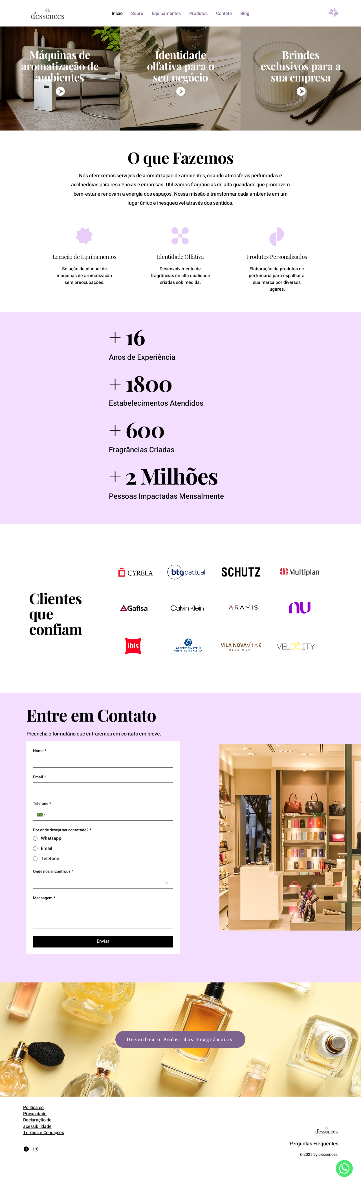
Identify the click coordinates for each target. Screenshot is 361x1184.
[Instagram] (36, 1149)
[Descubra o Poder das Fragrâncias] (180, 1039)
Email (39, 777)
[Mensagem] (103, 915)
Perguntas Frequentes (314, 1144)
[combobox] (103, 883)
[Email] (101, 788)
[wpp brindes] (300, 91)
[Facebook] (26, 1149)
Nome (39, 751)
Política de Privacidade (35, 1110)
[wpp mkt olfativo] (180, 91)
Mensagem (44, 898)
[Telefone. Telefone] (108, 814)
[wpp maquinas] (60, 91)
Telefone (42, 804)
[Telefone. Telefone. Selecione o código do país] (42, 814)
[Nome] (101, 761)
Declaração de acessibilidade (37, 1123)
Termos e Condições (43, 1132)
